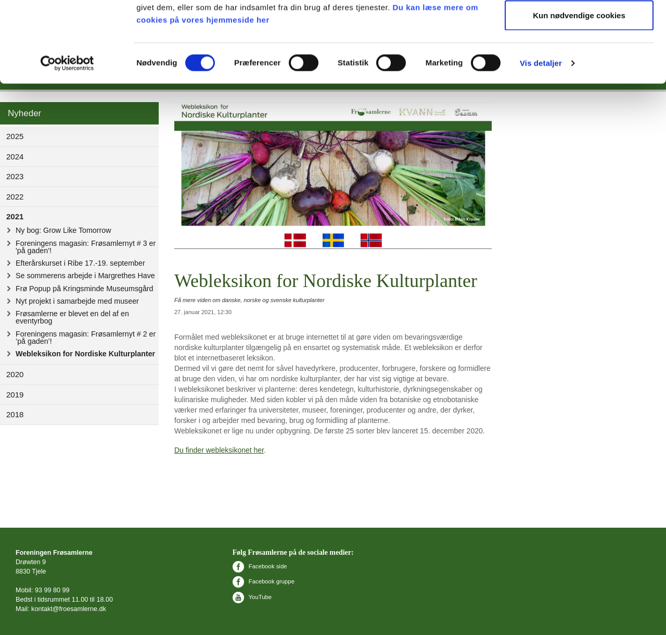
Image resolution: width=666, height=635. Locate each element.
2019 (14, 394)
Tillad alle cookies (579, 27)
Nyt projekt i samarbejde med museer (77, 301)
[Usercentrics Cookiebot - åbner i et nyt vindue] (67, 144)
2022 (14, 196)
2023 (14, 176)
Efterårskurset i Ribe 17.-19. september (80, 263)
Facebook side (260, 566)
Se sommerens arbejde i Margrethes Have (85, 275)
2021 (14, 216)
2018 (14, 414)
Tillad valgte (579, 61)
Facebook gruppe (263, 581)
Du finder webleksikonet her (219, 450)
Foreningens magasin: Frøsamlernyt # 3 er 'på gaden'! (86, 247)
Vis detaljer (541, 143)
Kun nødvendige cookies (579, 95)
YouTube (252, 597)
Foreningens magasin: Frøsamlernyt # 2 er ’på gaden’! (86, 337)
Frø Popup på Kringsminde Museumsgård (84, 288)
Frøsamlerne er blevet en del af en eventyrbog (72, 317)
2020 (14, 374)
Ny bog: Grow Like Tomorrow (63, 230)
